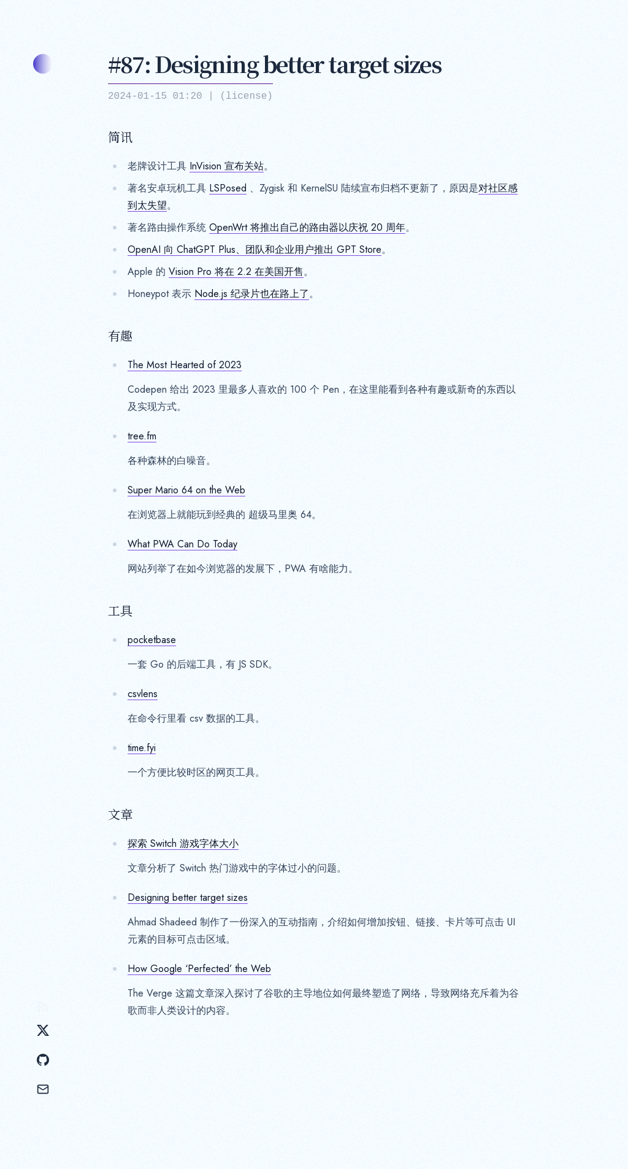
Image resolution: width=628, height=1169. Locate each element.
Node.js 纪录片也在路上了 (251, 294)
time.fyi (142, 748)
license (246, 96)
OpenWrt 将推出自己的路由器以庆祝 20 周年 (307, 227)
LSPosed (228, 188)
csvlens (143, 694)
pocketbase (152, 640)
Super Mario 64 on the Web (186, 490)
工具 (120, 610)
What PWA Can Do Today (182, 544)
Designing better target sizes (188, 897)
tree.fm (142, 436)
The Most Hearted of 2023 (185, 365)
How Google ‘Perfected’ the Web (199, 969)
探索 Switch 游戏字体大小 (183, 843)
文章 (120, 814)
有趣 (120, 335)
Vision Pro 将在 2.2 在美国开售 (236, 271)
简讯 (120, 136)
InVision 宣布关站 (227, 166)
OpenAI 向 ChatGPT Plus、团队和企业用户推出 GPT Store (254, 249)
